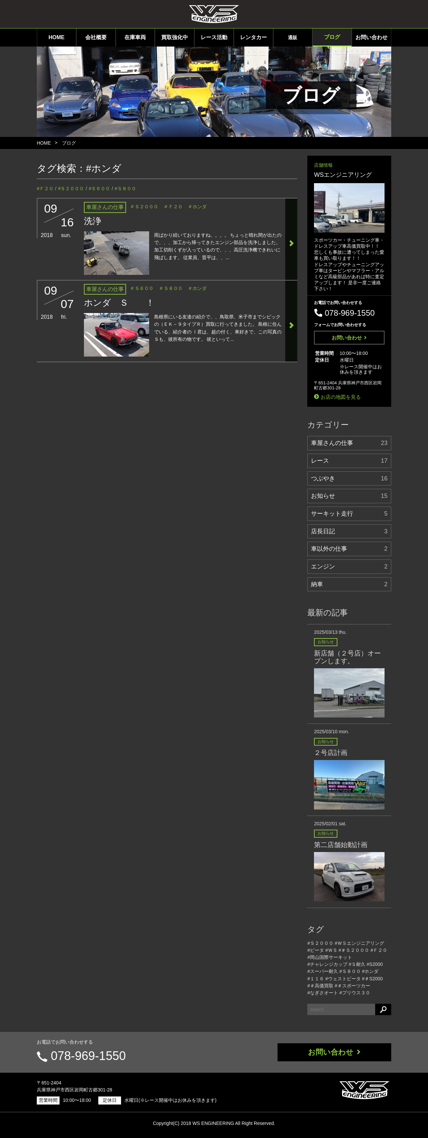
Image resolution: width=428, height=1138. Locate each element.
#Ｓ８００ (125, 188)
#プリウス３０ (354, 992)
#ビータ (315, 950)
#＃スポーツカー (352, 985)
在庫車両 (135, 37)
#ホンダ (103, 168)
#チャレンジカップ (327, 964)
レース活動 (214, 37)
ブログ (332, 37)
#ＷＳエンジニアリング (359, 943)
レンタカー (253, 37)
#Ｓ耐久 (357, 964)
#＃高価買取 (320, 985)
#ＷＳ (331, 950)
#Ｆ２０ (45, 188)
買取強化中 (174, 37)
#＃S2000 (372, 978)
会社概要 (96, 37)
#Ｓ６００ (99, 188)
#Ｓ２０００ (71, 188)
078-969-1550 (88, 1056)
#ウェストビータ (343, 978)
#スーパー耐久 (322, 971)
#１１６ (315, 978)
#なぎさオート (322, 992)
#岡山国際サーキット (329, 957)
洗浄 (92, 221)
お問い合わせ (371, 37)
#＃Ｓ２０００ (354, 950)
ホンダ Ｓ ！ (119, 303)
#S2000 (375, 964)
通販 (292, 37)
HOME (56, 37)
